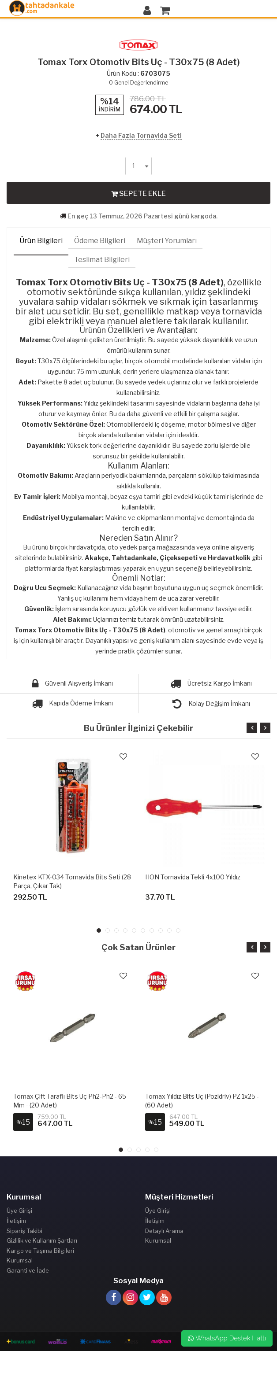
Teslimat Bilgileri (102, 259)
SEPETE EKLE (138, 193)
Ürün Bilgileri (41, 240)
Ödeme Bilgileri (99, 240)
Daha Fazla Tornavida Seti (141, 135)
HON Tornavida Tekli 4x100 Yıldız (192, 877)
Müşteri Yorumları (167, 240)
